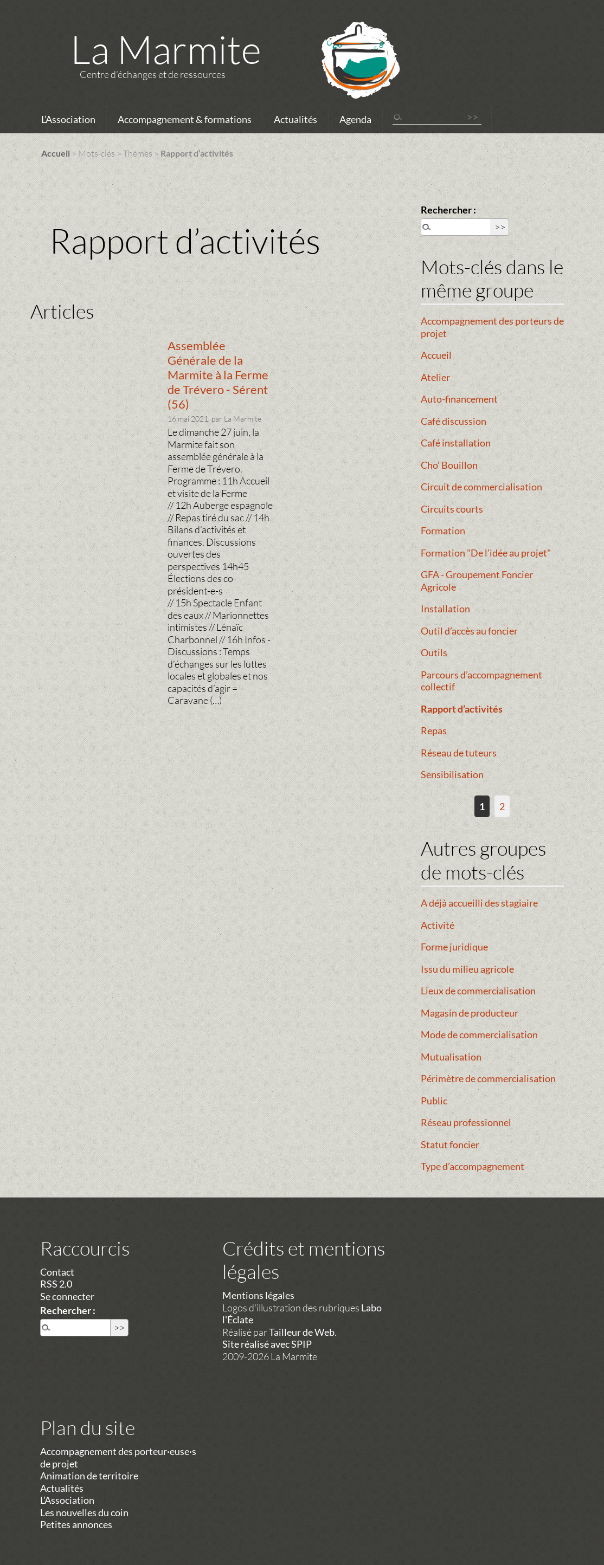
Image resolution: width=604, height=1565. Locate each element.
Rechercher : (448, 210)
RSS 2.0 (56, 1284)
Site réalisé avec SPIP (267, 1344)
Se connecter (67, 1296)
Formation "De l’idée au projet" (486, 553)
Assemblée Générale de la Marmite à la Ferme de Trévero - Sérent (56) (218, 375)
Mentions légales (258, 1295)
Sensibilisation (452, 774)
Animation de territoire (89, 1476)
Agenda (355, 119)
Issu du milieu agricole (467, 969)
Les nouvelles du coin (84, 1512)
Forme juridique (454, 947)
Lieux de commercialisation (478, 991)
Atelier (435, 377)
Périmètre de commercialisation (488, 1078)
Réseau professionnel (466, 1122)
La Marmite (165, 49)
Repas (434, 730)
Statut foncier (450, 1144)
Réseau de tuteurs (459, 753)
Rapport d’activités (462, 709)
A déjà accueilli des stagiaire (479, 903)
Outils (434, 652)
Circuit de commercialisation (481, 487)
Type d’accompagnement (472, 1166)
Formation (443, 530)
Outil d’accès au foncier (469, 631)
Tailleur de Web (302, 1332)
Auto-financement (459, 399)
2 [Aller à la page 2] (502, 806)
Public (434, 1101)
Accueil (55, 153)
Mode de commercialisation (479, 1034)
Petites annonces (76, 1524)
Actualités (295, 119)
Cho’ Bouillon (449, 465)
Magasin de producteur (469, 1013)
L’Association (68, 119)
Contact (57, 1272)
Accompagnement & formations (185, 119)
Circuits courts (452, 509)
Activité (437, 925)
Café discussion (453, 421)
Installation (445, 609)
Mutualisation (451, 1057)
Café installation (456, 443)
